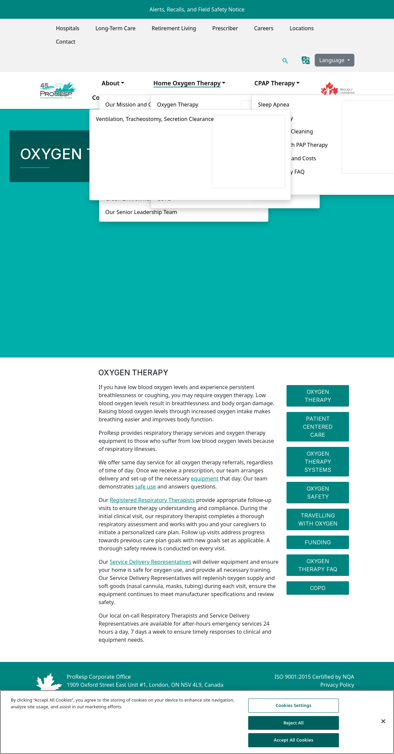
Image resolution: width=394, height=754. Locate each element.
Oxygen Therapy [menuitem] (318, 395)
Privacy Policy (337, 684)
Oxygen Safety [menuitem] (318, 492)
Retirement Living (173, 28)
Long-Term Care (115, 28)
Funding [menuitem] (318, 542)
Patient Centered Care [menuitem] (318, 426)
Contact (66, 41)
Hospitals (68, 28)
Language (332, 60)
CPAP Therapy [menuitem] (274, 83)
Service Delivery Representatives (150, 562)
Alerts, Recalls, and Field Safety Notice (197, 9)
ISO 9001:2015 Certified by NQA (314, 676)
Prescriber (225, 28)
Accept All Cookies (293, 744)
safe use (145, 486)
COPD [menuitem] (317, 588)
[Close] (383, 725)
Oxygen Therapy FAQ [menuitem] (317, 565)
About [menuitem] (111, 83)
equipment (204, 478)
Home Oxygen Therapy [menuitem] (186, 83)
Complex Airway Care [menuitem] (123, 97)
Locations (302, 28)
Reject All (293, 727)
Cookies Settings (293, 710)
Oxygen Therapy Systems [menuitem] (317, 461)
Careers (264, 28)
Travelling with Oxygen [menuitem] (318, 519)
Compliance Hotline (329, 693)
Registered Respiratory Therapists (152, 500)
